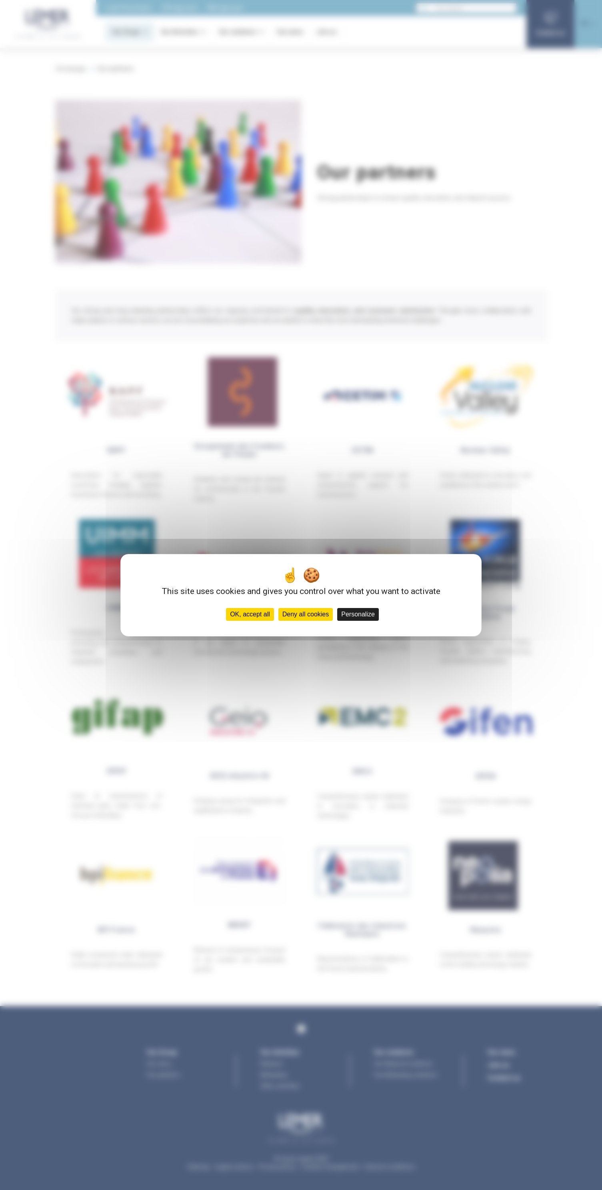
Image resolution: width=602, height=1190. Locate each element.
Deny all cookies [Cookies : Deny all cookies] (305, 614)
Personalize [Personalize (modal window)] (358, 614)
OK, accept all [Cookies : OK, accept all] (250, 614)
